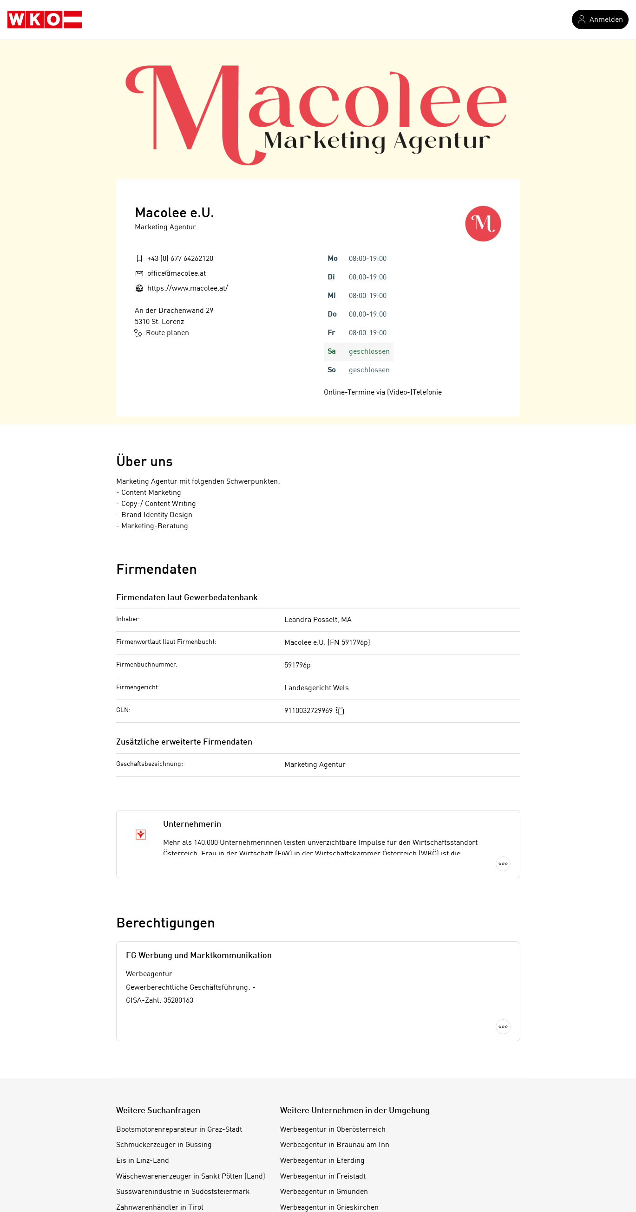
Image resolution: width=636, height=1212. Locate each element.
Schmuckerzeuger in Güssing (164, 1145)
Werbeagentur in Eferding (322, 1161)
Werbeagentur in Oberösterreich (333, 1130)
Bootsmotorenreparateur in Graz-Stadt (179, 1130)
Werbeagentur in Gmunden (324, 1192)
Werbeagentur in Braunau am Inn (334, 1145)
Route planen (162, 332)
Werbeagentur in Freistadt (323, 1176)
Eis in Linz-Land (142, 1161)
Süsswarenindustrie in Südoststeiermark (183, 1192)
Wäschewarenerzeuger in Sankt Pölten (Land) (190, 1176)
